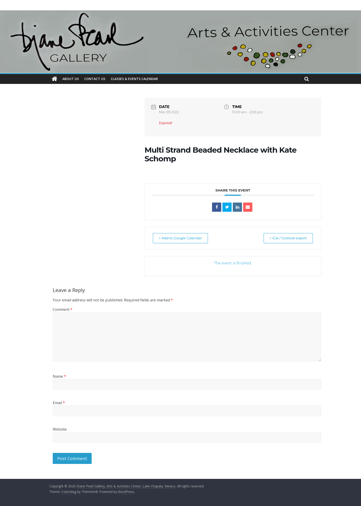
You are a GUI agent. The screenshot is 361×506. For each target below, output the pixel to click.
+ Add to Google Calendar (182, 238)
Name (59, 376)
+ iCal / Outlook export (287, 238)
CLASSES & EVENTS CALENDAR (134, 79)
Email (59, 402)
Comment (63, 309)
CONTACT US (94, 79)
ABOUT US (70, 79)
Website (60, 429)
